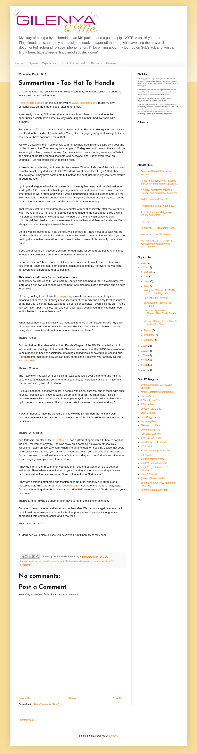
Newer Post (26, 698)
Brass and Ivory (149, 421)
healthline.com (35, 561)
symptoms (99, 561)
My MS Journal (149, 474)
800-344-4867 (27, 360)
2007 (144, 369)
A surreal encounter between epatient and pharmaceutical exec (159, 191)
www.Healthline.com (84, 102)
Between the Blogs (151, 408)
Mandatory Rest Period (153, 442)
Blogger (113, 735)
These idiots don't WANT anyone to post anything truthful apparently (159, 182)
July (146, 276)
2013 (144, 267)
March (148, 330)
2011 (144, 350)
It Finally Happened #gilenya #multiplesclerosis (156, 213)
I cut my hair (147, 221)
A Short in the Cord (151, 400)
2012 (144, 345)
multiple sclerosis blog (153, 459)
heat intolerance (51, 561)
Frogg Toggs (66, 296)
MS (62, 561)
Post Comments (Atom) (46, 704)
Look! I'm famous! (73, 63)
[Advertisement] (72, 690)
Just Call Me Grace (151, 438)
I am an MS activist (151, 433)
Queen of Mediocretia (152, 478)
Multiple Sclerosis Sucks (154, 463)
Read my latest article (32, 102)
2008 (144, 365)
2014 (144, 262)
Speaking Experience (42, 63)
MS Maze (146, 454)
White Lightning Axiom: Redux (157, 392)
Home (19, 63)
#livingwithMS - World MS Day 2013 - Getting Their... (160, 292)
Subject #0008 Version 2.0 (157, 298)
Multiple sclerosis (73, 561)
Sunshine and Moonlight (154, 490)
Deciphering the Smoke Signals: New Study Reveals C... (160, 313)
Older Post (118, 698)
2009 (144, 360)
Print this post (26, 720)
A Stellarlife (147, 404)
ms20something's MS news (156, 450)
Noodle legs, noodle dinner (155, 234)
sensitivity (87, 561)
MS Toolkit (146, 446)
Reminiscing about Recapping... (158, 205)
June (147, 281)
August (148, 271)
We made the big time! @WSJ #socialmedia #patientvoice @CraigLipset (157, 243)
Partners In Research (104, 63)
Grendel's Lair (148, 396)
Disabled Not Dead (151, 425)
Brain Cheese (148, 412)
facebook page (70, 485)
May (146, 286)
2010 (144, 355)
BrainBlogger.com (150, 417)
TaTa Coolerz (60, 440)
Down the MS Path (151, 429)
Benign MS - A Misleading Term (158, 228)
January (149, 339)
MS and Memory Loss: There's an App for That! (160, 323)
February (149, 335)
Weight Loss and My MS (154, 199)
